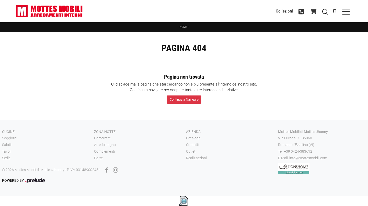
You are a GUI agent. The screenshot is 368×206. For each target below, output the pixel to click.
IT (334, 11)
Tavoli (6, 151)
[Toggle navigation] (346, 11)
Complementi (104, 151)
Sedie (6, 158)
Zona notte (105, 132)
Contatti (192, 145)
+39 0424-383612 (298, 151)
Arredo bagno (105, 145)
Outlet (190, 151)
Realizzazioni (196, 158)
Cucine (8, 132)
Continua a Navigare (184, 99)
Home (183, 27)
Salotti (7, 145)
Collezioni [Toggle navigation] (284, 11)
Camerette (102, 138)
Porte (98, 158)
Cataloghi (193, 138)
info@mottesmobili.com (308, 158)
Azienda (193, 132)
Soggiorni (9, 138)
